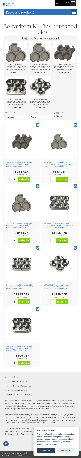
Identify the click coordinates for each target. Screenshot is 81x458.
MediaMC (5, 455)
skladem (59, 113)
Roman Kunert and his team (22, 453)
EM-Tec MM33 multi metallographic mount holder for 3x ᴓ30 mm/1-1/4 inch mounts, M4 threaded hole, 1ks (58, 164)
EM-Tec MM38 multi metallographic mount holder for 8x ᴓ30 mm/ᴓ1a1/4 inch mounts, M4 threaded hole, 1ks (59, 225)
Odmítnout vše (66, 450)
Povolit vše (46, 450)
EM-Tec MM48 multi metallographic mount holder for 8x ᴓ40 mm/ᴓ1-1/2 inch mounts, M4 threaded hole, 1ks (21, 287)
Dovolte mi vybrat (52, 444)
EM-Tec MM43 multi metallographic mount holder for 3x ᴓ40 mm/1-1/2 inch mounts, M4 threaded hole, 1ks (21, 225)
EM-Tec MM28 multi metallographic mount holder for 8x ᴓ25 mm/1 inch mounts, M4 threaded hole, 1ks (19, 348)
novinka (59, 116)
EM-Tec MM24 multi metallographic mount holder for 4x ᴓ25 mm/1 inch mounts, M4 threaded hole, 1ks (19, 164)
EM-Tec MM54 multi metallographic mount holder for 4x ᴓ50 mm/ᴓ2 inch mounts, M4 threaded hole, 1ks (57, 287)
